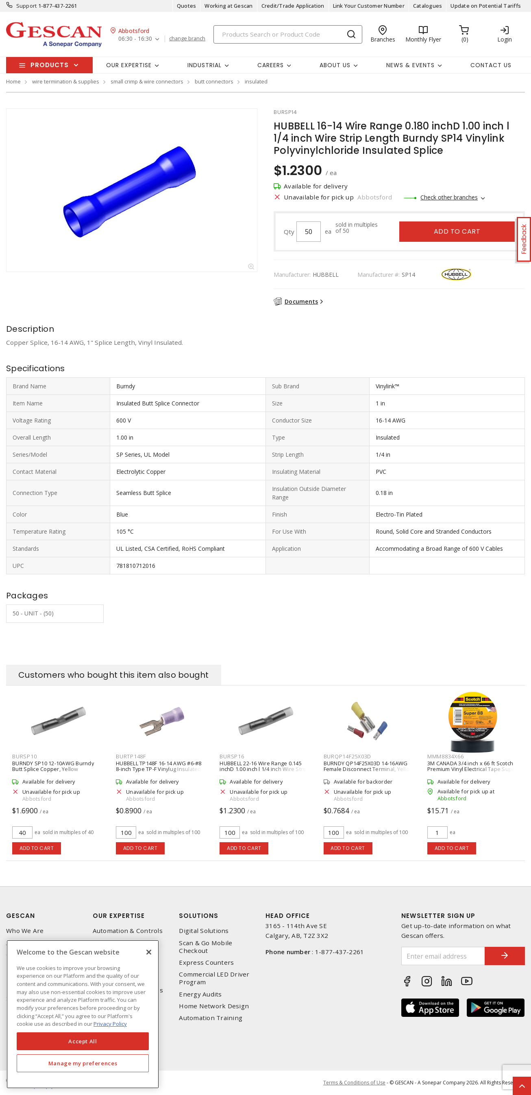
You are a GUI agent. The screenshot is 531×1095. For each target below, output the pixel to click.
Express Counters (206, 962)
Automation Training (210, 1018)
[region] (83, 1014)
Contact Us (490, 65)
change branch (187, 38)
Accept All (82, 1041)
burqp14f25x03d (348, 756)
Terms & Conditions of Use (354, 1082)
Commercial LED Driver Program (214, 978)
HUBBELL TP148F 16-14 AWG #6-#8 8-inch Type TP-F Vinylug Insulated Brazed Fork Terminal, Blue (159, 769)
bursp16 (232, 756)
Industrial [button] (204, 65)
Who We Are (25, 931)
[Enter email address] (443, 956)
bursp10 (24, 756)
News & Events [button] (410, 65)
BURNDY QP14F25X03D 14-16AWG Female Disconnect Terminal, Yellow (369, 766)
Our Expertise (119, 915)
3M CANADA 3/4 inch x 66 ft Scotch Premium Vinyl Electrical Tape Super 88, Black (472, 769)
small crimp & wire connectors (147, 81)
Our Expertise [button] (129, 65)
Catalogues (427, 5)
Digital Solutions (204, 931)
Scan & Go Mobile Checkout (205, 947)
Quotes (186, 5)
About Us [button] (335, 65)
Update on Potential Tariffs (485, 5)
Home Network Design (214, 1006)
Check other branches (449, 197)
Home (13, 81)
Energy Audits (200, 994)
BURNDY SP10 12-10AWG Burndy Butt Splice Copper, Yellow (53, 766)
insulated (256, 81)
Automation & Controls (128, 931)
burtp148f (131, 756)
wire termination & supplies (65, 81)
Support (26, 5)
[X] (149, 952)
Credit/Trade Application (292, 5)
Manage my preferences (83, 1063)
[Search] (287, 34)
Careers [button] (270, 65)
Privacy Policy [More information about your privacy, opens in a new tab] (110, 1023)
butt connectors (214, 81)
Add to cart (457, 231)
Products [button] (49, 65)
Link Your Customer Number (369, 5)
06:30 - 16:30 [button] (135, 38)
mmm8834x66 (445, 756)
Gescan (20, 915)
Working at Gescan (228, 5)
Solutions (198, 915)
